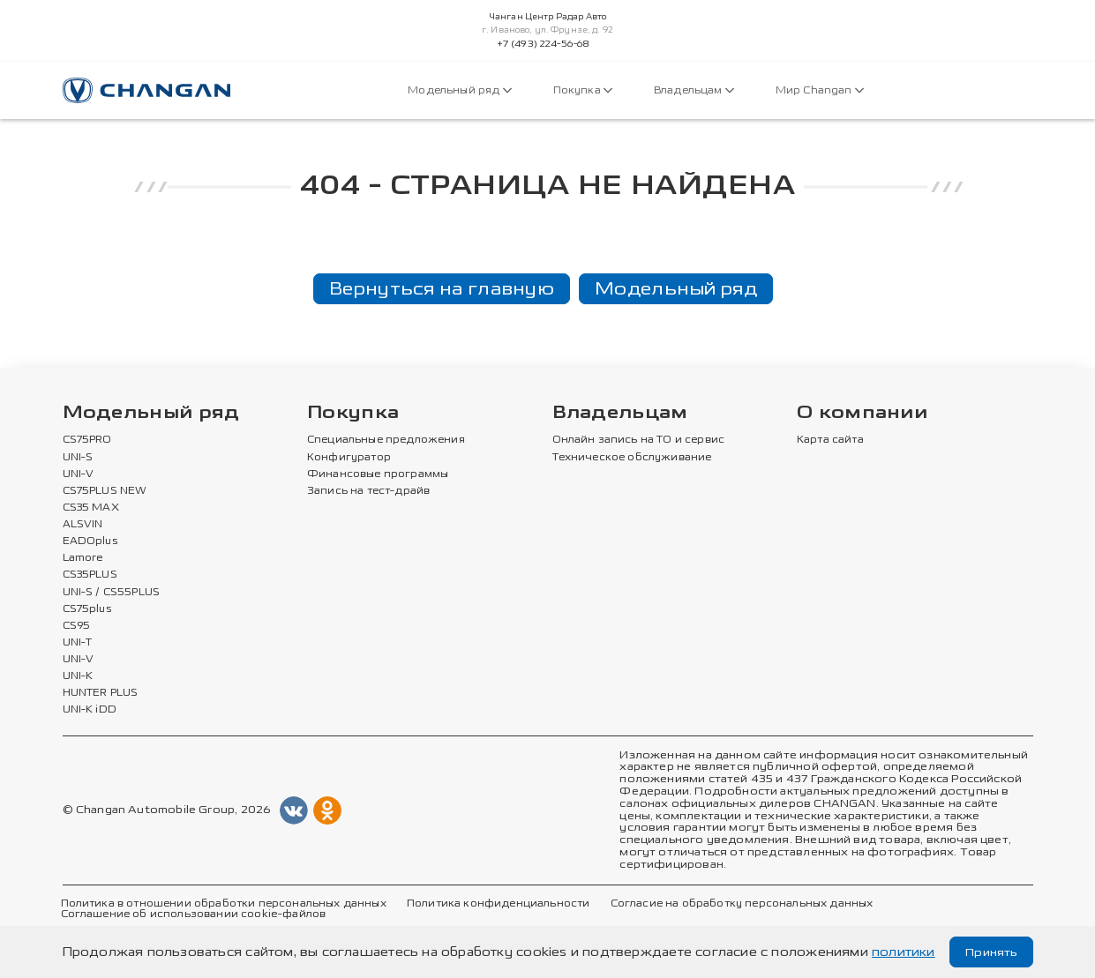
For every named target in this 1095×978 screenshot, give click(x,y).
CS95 (77, 626)
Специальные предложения (386, 441)
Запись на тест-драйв (368, 491)
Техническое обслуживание (632, 457)
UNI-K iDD (90, 711)
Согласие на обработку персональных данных (742, 904)
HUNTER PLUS (101, 694)
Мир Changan (820, 90)
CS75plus (87, 609)
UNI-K (78, 676)
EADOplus (90, 541)
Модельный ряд (459, 90)
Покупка (582, 90)
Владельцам (694, 90)
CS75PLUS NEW (105, 491)
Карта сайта (830, 441)
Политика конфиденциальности (498, 904)
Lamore (83, 558)
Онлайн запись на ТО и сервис (638, 441)
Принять (989, 952)
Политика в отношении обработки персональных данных (223, 904)
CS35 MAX (91, 508)
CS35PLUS (90, 576)
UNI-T (78, 643)
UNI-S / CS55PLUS (112, 592)
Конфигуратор (349, 457)
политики (903, 951)
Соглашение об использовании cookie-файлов (193, 915)
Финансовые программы (377, 474)
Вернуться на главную (441, 288)
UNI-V (78, 474)
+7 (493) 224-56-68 (543, 44)
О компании (862, 414)
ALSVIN (83, 524)
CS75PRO (87, 441)
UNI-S (78, 457)
